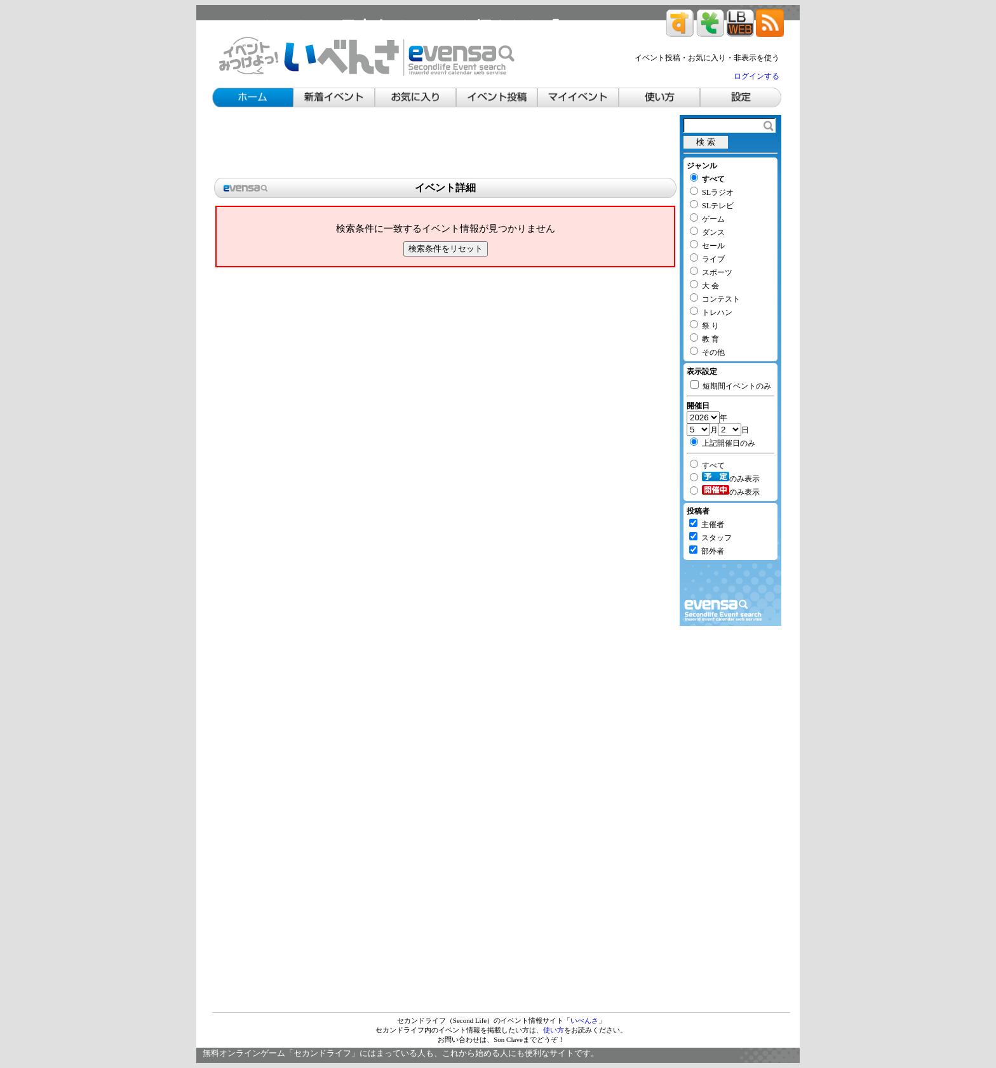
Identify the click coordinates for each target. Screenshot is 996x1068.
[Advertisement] (445, 143)
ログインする (756, 76)
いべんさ (584, 1020)
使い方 (553, 1030)
